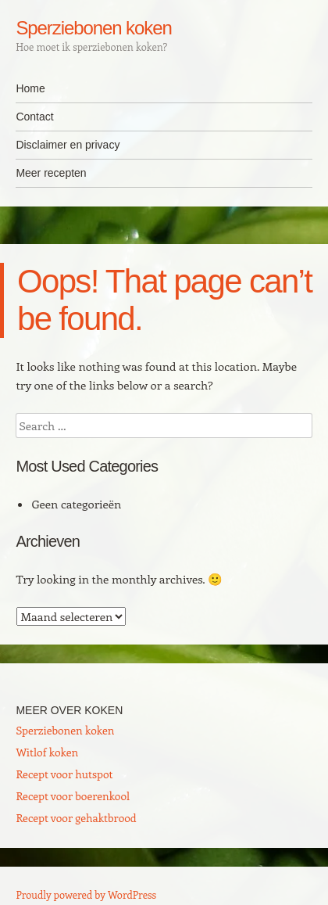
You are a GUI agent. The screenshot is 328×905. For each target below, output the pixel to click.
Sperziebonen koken (93, 27)
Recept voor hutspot (64, 774)
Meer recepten (51, 173)
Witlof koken (47, 752)
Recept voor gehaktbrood (76, 817)
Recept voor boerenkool (73, 795)
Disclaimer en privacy (67, 144)
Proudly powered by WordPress (86, 894)
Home (30, 88)
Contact (34, 116)
